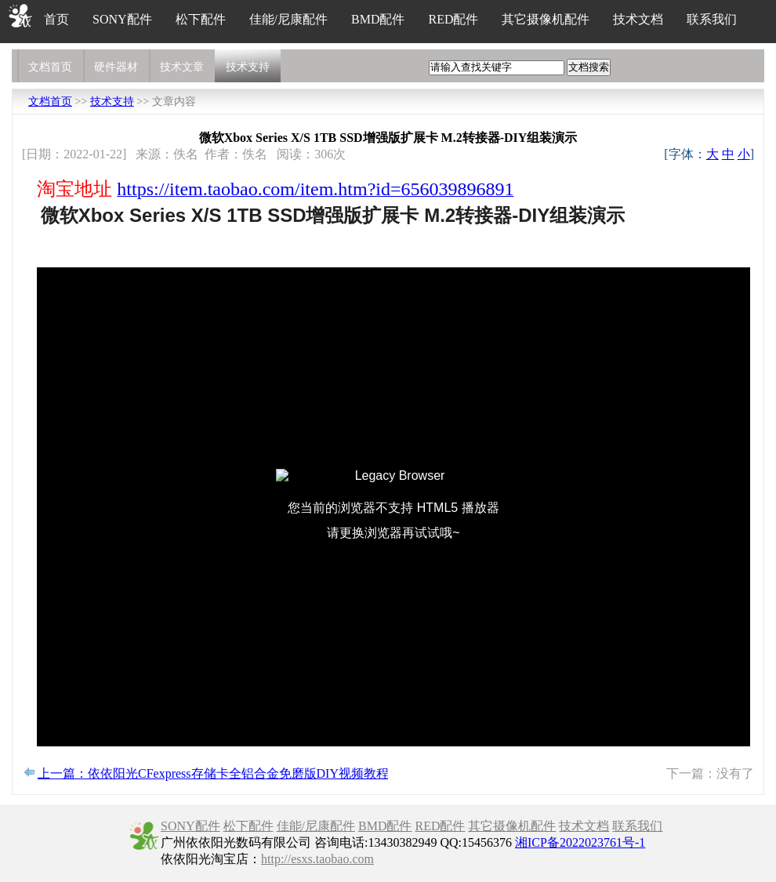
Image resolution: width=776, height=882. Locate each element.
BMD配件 (377, 19)
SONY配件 (122, 19)
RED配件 (453, 19)
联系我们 (712, 19)
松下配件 (201, 19)
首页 (56, 19)
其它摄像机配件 (545, 19)
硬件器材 (116, 67)
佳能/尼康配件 (288, 19)
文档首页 (50, 67)
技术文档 (638, 19)
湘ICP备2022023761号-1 (580, 842)
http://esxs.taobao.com (317, 859)
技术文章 (182, 67)
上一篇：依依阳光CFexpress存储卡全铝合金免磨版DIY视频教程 (213, 773)
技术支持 (248, 67)
